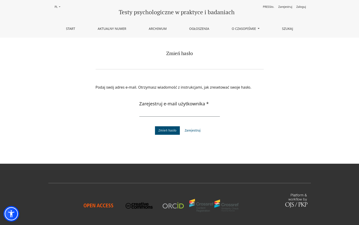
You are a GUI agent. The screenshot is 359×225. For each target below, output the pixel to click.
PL (58, 6)
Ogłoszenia (199, 28)
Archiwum (158, 28)
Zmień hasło (167, 130)
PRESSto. (268, 7)
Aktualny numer (112, 28)
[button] (11, 213)
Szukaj (287, 28)
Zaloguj (301, 7)
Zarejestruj (285, 7)
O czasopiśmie (244, 28)
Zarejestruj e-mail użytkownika (174, 103)
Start (70, 28)
